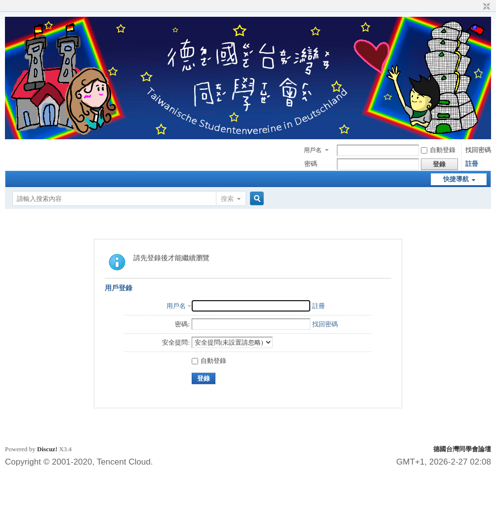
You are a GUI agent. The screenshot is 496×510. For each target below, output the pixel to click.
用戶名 (313, 150)
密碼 (310, 163)
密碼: (182, 324)
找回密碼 (478, 150)
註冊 (471, 163)
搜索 (227, 198)
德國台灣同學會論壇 (462, 449)
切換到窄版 (485, 6)
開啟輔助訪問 (477, 6)
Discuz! (47, 449)
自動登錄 (438, 150)
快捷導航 (456, 179)
